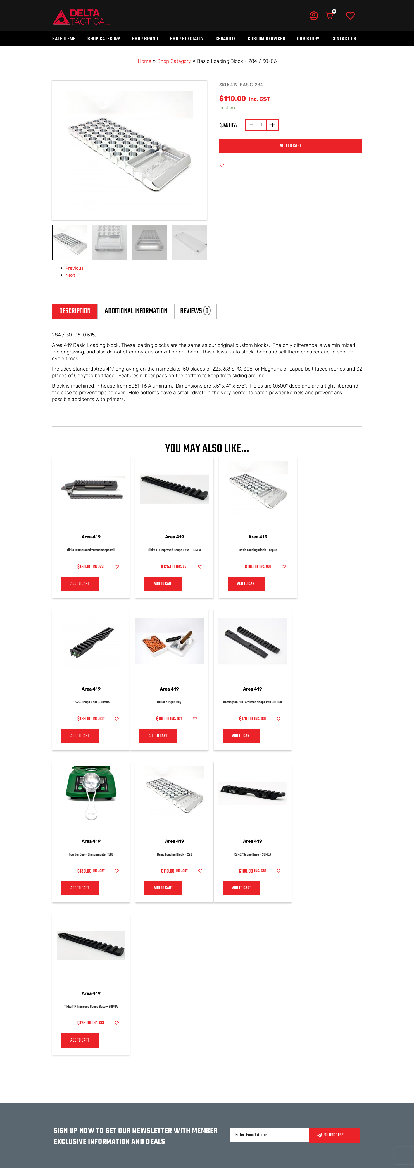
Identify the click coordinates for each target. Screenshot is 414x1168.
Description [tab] (75, 311)
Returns (240, 1071)
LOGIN (293, 1071)
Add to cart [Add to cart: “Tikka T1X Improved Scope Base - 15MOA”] (156, 584)
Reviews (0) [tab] (195, 311)
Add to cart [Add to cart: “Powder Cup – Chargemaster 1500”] (235, 737)
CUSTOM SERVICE (201, 1092)
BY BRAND (194, 1082)
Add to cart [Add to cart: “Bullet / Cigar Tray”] (77, 737)
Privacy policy (247, 1103)
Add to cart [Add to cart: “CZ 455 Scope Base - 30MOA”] (314, 584)
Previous (74, 268)
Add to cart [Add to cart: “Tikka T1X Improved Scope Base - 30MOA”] (156, 890)
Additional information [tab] (136, 311)
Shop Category (103, 39)
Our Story (308, 39)
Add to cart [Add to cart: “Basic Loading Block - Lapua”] (235, 584)
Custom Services (266, 39)
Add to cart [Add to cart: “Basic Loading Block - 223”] (314, 737)
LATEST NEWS (341, 1082)
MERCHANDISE (342, 1071)
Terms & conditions (252, 1092)
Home (144, 61)
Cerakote (226, 39)
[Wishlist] (350, 16)
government (157, 1135)
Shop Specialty (187, 39)
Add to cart (290, 146)
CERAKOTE (194, 1103)
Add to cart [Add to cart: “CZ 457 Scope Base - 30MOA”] (77, 890)
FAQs (236, 1082)
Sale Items (64, 39)
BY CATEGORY (197, 1071)
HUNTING (152, 1113)
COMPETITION (156, 1124)
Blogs (335, 1093)
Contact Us (343, 39)
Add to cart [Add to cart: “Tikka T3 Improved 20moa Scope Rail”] (77, 584)
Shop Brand (145, 39)
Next (70, 275)
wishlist (296, 1082)
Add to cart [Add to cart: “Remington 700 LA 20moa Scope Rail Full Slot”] (156, 737)
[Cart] (329, 16)
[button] (221, 165)
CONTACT (152, 1082)
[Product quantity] (262, 125)
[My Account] (313, 15)
